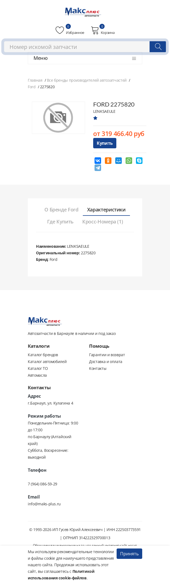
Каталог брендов (43, 354)
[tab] (61, 210)
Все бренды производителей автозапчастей (87, 80)
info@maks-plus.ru (44, 503)
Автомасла (37, 375)
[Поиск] (158, 46)
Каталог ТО (38, 368)
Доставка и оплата (105, 361)
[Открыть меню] (134, 58)
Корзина (102, 30)
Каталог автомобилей (47, 361)
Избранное (70, 30)
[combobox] (85, 46)
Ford (32, 86)
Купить (105, 143)
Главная (35, 80)
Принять (129, 554)
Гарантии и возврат (107, 354)
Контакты (97, 368)
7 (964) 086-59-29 (42, 483)
